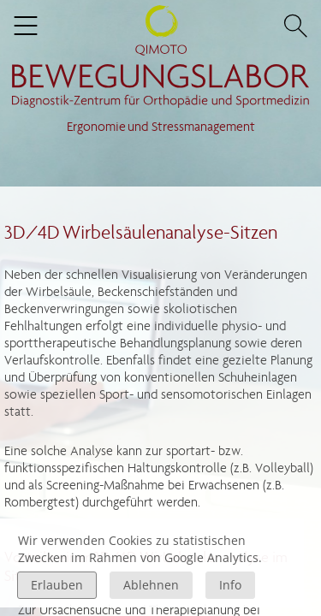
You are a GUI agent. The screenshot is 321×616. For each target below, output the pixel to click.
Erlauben (57, 585)
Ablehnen (151, 585)
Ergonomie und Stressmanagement (161, 126)
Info (230, 585)
